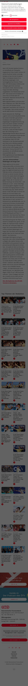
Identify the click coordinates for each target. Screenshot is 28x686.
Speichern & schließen (14, 24)
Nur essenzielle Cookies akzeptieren (14, 28)
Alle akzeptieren (14, 19)
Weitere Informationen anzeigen (14, 31)
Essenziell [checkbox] (6, 15)
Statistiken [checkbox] (14, 15)
